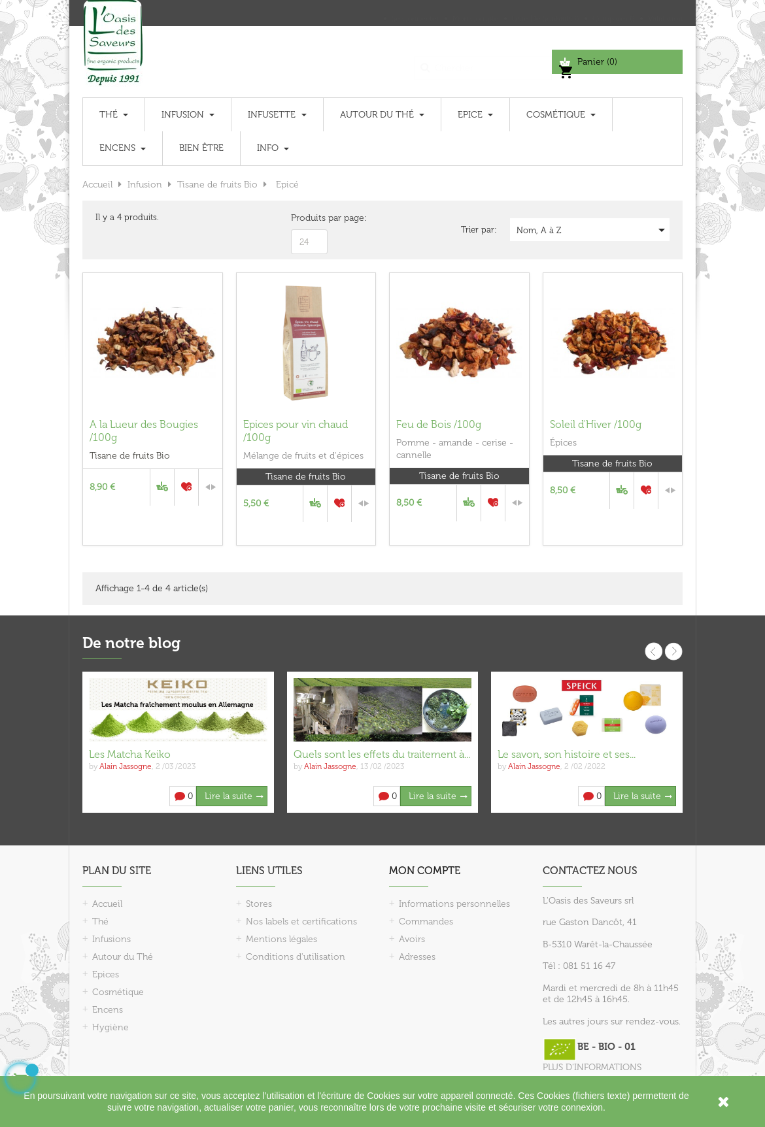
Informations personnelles (454, 903)
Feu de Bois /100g (438, 424)
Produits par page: (329, 217)
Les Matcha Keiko (130, 754)
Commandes (426, 921)
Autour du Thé (122, 956)
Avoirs (412, 939)
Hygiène (110, 1027)
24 (304, 242)
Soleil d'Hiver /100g (595, 424)
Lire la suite (228, 796)
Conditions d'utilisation (295, 956)
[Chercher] (483, 61)
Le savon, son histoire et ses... (567, 754)
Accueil (107, 903)
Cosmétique (118, 992)
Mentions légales (281, 939)
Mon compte (424, 870)
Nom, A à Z (593, 230)
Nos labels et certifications (301, 921)
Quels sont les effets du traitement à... (382, 754)
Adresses (417, 956)
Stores (259, 903)
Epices (105, 974)
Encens (107, 1009)
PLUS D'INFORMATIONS (592, 1067)
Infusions (111, 939)
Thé (100, 921)
